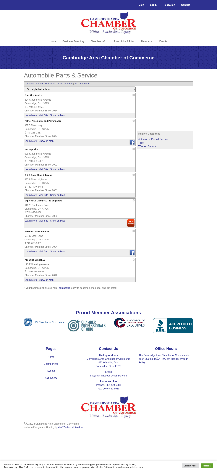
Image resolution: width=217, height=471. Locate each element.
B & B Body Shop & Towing (38, 175)
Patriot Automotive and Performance (43, 121)
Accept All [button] (206, 466)
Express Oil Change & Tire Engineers (43, 200)
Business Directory (74, 41)
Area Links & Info (124, 41)
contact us (64, 288)
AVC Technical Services (71, 427)
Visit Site (43, 115)
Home (53, 41)
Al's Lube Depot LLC (35, 260)
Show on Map (57, 115)
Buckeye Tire (31, 149)
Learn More (30, 115)
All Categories (81, 83)
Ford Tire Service (33, 95)
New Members (65, 83)
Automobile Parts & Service (153, 139)
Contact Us (51, 377)
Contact (185, 5)
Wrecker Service (147, 146)
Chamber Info (99, 41)
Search (30, 83)
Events (163, 41)
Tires (141, 142)
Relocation (169, 5)
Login (153, 5)
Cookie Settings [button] (191, 466)
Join (141, 5)
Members (147, 41)
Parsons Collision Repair (37, 231)
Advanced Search (45, 83)
